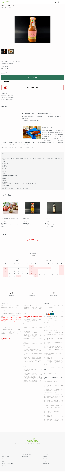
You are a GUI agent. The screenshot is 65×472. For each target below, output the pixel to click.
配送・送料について (5, 456)
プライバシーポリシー (6, 465)
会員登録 (45, 456)
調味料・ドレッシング (6, 7)
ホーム (2, 5)
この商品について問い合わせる (8, 97)
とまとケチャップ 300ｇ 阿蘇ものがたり (10, 218)
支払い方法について (5, 461)
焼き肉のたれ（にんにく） (28, 218)
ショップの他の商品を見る (7, 99)
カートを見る (46, 461)
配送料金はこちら (6, 338)
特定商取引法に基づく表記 (7, 95)
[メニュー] (63, 2)
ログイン (45, 458)
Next (48, 30)
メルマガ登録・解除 (26, 454)
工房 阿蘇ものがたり (10, 5)
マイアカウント (46, 454)
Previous (17, 30)
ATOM (26, 456)
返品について (4, 93)
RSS (23, 456)
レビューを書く (32, 239)
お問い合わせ (46, 463)
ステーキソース (48, 218)
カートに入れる (32, 77)
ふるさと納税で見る (32, 87)
